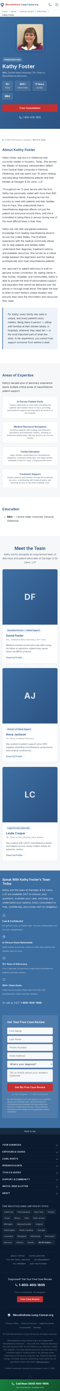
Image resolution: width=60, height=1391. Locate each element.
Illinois (17, 1218)
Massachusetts (24, 1224)
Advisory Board (27, 11)
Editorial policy (42, 1362)
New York (38, 1212)
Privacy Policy (12, 1323)
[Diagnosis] (30, 1064)
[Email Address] (30, 1055)
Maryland (22, 1236)
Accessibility (25, 1327)
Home (5, 11)
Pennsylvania (24, 1212)
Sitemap (37, 1327)
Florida (51, 1212)
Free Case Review (30, 1299)
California (8, 1212)
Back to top (30, 1131)
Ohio (26, 1218)
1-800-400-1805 (50, 4)
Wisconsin (49, 1236)
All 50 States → (46, 1242)
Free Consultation (30, 108)
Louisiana (8, 1236)
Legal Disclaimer (46, 1323)
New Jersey (38, 1218)
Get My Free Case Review (30, 1087)
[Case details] (30, 1075)
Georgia (41, 1230)
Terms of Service (29, 1323)
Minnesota (35, 1236)
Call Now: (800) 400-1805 (30, 1383)
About (13, 11)
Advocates (42, 11)
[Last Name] (30, 1039)
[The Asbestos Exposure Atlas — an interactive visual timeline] (30, 1377)
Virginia (39, 1224)
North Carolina (26, 1230)
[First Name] (30, 1031)
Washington (9, 1230)
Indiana (19, 1242)
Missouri (8, 1242)
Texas (7, 1218)
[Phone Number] (30, 1047)
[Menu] (57, 4)
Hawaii (31, 1242)
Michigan (8, 1224)
